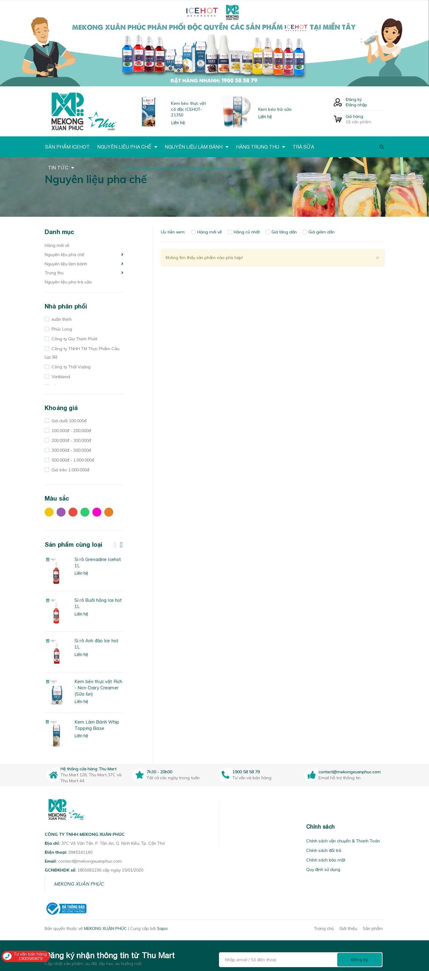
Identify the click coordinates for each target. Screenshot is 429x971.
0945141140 (80, 852)
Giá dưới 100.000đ (68, 420)
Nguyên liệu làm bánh (66, 263)
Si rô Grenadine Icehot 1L (97, 562)
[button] (227, 827)
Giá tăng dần (281, 232)
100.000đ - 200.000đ (70, 430)
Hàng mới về (57, 245)
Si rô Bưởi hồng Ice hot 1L (98, 603)
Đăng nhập (356, 104)
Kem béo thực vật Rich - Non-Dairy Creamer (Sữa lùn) (98, 688)
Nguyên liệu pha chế (64, 254)
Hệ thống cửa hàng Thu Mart (88, 768)
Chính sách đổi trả (323, 850)
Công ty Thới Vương (70, 367)
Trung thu (54, 272)
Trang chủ (324, 928)
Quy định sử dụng (323, 869)
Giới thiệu (348, 928)
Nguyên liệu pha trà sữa (68, 282)
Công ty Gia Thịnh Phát (73, 339)
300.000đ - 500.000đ (70, 450)
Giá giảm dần (319, 232)
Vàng (49, 512)
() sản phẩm (365, 119)
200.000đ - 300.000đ (70, 440)
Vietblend (60, 376)
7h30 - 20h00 (159, 771)
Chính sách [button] (320, 827)
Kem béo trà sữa (274, 109)
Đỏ (73, 512)
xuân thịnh (61, 319)
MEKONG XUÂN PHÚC (79, 884)
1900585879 (30, 958)
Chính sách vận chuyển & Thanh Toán (343, 841)
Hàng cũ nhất (244, 232)
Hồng (96, 512)
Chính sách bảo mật (325, 860)
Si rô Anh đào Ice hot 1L (96, 644)
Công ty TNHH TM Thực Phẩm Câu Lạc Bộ (82, 353)
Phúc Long (61, 329)
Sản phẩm (373, 928)
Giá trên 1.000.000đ (69, 470)
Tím (61, 512)
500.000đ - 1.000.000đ (72, 460)
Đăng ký (354, 99)
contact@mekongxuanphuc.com (349, 771)
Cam (108, 512)
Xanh (84, 512)
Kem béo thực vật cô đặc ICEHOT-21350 (188, 109)
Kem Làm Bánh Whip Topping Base (96, 725)
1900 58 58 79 (246, 771)
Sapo (162, 928)
